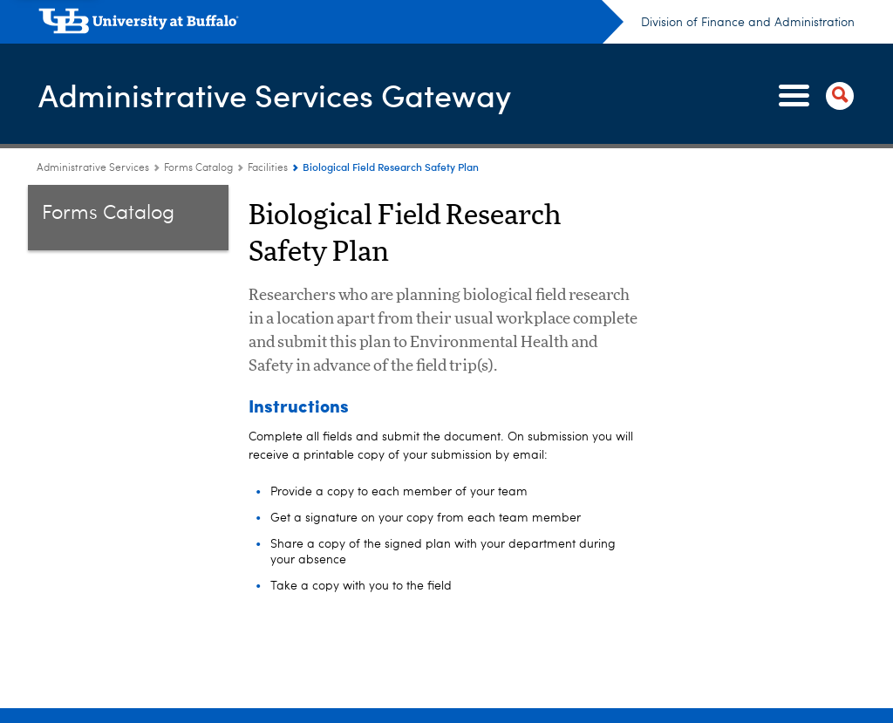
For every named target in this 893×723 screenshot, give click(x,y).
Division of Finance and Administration (748, 23)
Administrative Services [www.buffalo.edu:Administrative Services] (93, 168)
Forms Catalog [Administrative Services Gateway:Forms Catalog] (198, 168)
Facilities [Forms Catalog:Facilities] (268, 168)
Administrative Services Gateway (274, 94)
